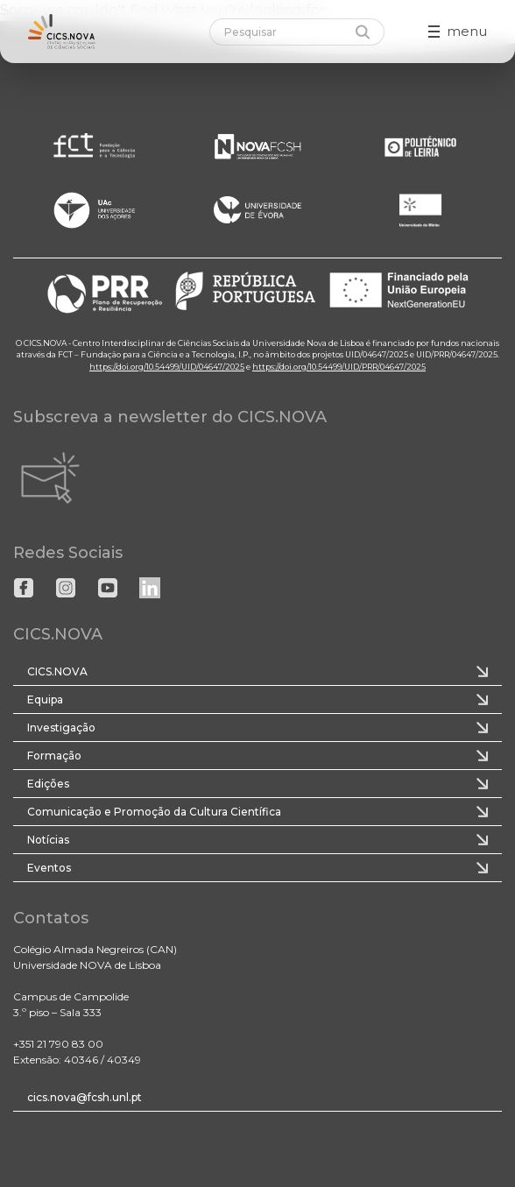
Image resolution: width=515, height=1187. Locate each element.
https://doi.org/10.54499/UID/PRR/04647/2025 (339, 366)
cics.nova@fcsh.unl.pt (84, 1097)
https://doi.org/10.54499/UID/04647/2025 (166, 366)
